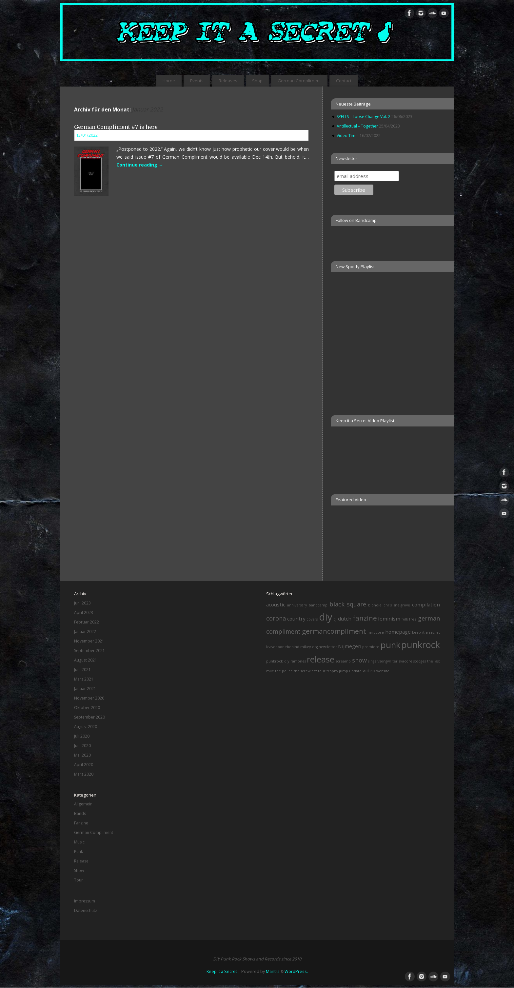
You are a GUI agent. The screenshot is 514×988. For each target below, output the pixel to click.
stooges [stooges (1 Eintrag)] (419, 661)
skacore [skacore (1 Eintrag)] (405, 661)
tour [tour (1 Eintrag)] (322, 671)
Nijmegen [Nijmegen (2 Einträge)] (349, 646)
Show (79, 870)
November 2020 (89, 698)
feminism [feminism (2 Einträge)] (389, 618)
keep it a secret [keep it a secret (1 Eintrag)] (426, 632)
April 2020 (83, 764)
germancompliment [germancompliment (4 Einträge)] (334, 631)
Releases (228, 81)
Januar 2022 (85, 631)
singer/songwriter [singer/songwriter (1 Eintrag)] (383, 661)
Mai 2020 (82, 755)
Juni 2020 (82, 745)
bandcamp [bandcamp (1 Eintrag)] (318, 605)
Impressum (84, 901)
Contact (343, 81)
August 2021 (85, 660)
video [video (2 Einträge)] (369, 670)
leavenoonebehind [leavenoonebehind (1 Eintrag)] (282, 646)
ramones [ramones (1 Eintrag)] (298, 661)
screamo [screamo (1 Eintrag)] (343, 661)
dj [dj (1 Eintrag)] (335, 619)
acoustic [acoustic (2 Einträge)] (275, 604)
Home (169, 81)
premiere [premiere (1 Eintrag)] (370, 646)
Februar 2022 (86, 622)
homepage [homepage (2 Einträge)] (398, 631)
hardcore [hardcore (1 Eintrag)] (375, 632)
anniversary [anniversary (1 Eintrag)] (297, 605)
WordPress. (296, 971)
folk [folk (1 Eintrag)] (405, 619)
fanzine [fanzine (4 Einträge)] (365, 617)
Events (197, 81)
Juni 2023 (82, 603)
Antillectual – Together (357, 126)
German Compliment (299, 81)
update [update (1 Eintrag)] (355, 671)
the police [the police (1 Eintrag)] (284, 671)
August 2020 (85, 726)
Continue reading (139, 165)
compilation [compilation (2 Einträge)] (426, 604)
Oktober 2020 (87, 707)
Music (79, 842)
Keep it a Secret (222, 971)
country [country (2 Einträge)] (296, 618)
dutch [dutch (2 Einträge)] (344, 618)
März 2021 (83, 679)
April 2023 (83, 612)
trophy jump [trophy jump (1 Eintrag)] (337, 671)
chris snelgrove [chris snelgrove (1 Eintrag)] (397, 605)
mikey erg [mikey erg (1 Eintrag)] (308, 646)
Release (81, 861)
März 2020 (83, 774)
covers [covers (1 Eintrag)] (312, 619)
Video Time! (348, 135)
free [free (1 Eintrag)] (413, 619)
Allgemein (83, 804)
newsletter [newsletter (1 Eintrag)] (328, 646)
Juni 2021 (82, 669)
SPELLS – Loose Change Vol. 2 (363, 116)
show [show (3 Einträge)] (359, 660)
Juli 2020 (81, 736)
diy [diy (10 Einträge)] (325, 616)
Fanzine (81, 823)
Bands (80, 813)
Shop (257, 81)
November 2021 (89, 641)
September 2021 (89, 650)
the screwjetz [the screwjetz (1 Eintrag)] (305, 671)
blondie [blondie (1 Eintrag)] (375, 605)
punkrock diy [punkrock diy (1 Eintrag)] (277, 661)
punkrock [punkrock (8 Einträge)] (420, 645)
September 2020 (89, 717)
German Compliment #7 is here (116, 127)
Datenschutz (85, 910)
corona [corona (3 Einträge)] (276, 618)
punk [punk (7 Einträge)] (390, 645)
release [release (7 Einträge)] (320, 659)
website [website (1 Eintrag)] (382, 671)
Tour (78, 880)
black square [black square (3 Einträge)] (347, 604)
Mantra (273, 971)
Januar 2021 (85, 688)
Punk (78, 851)
